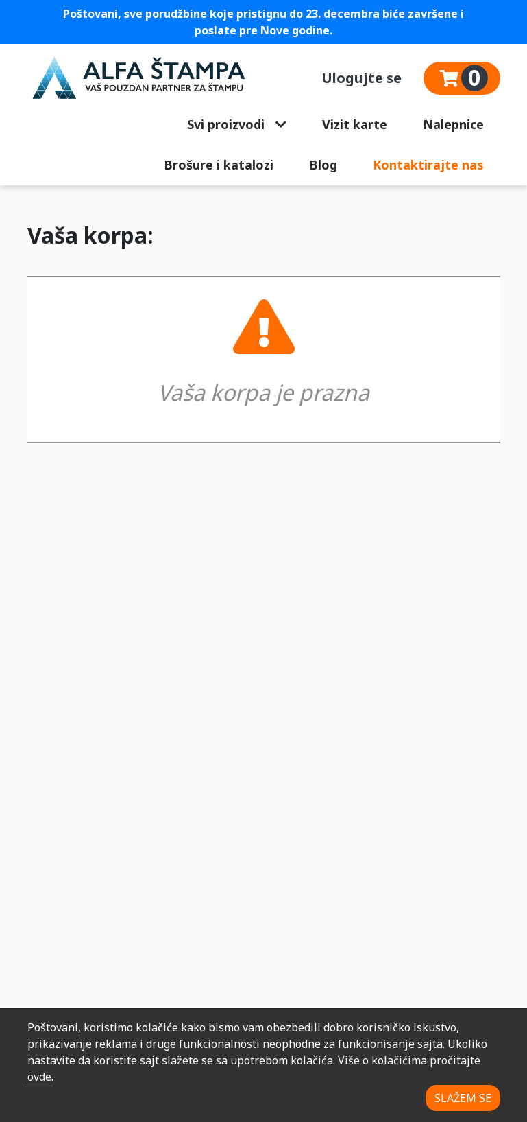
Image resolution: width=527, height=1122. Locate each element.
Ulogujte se (361, 78)
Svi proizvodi (236, 124)
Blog (323, 164)
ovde (39, 1076)
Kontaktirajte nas (428, 164)
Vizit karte (354, 124)
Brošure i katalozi (218, 164)
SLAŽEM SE (462, 1098)
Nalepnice (453, 124)
